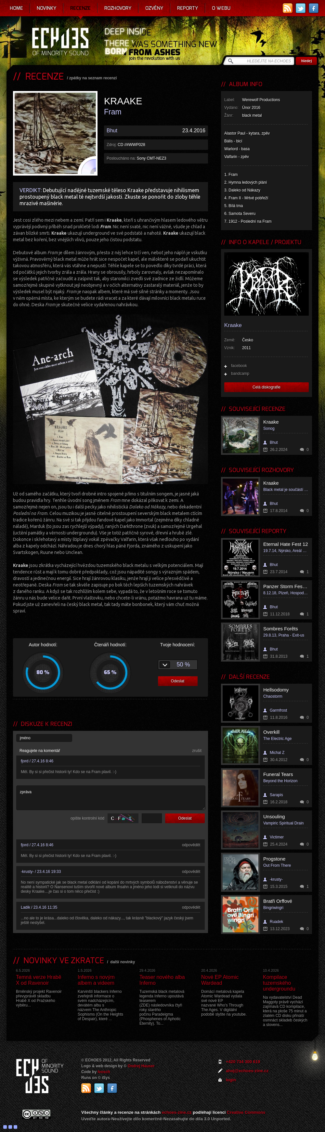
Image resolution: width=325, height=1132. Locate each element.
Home (16, 8)
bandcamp (240, 373)
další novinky (122, 962)
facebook (239, 365)
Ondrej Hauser (141, 1066)
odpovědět (191, 845)
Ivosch (104, 1072)
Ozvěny (154, 8)
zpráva (110, 797)
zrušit (197, 750)
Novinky (47, 8)
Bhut (112, 130)
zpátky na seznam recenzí (93, 78)
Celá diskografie (266, 387)
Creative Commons (246, 1112)
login (231, 1079)
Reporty (187, 8)
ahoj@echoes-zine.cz (247, 1070)
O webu (221, 8)
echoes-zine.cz (177, 1112)
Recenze (80, 8)
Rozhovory (118, 8)
